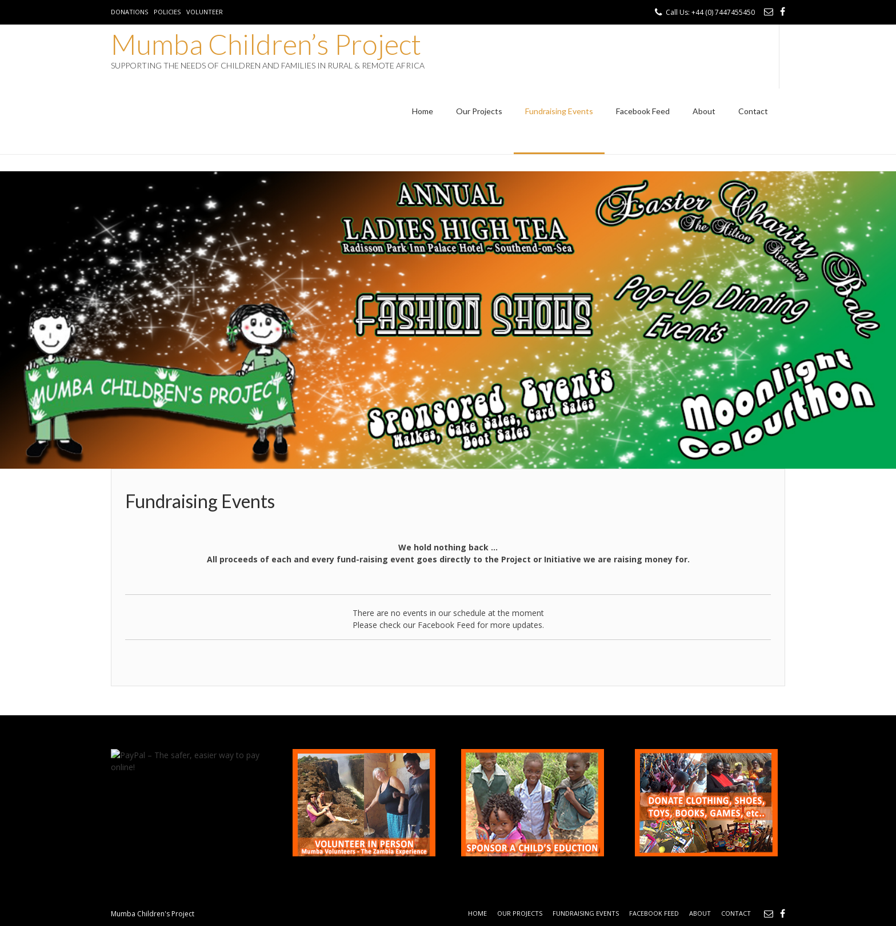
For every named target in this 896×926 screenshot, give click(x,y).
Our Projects (479, 111)
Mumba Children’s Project (266, 44)
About (704, 111)
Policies (167, 11)
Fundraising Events (559, 111)
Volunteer (204, 11)
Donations (129, 11)
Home (422, 111)
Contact (753, 111)
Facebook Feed (643, 111)
